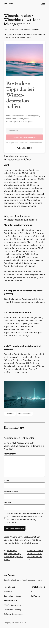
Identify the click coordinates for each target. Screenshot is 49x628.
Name (6, 480)
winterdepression (24, 414)
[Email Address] (24, 131)
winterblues (10, 414)
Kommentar (10, 454)
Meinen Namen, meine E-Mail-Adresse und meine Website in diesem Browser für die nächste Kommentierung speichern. (25, 518)
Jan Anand (25, 29)
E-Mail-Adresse (11, 491)
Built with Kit (24, 148)
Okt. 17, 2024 (9, 29)
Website (7, 502)
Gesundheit (35, 29)
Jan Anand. (8, 4)
